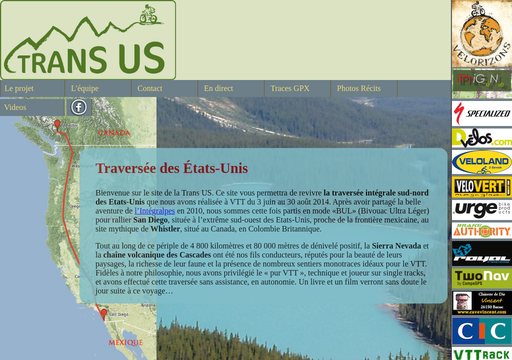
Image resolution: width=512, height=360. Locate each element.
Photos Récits (359, 88)
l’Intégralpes (154, 210)
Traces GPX (290, 88)
